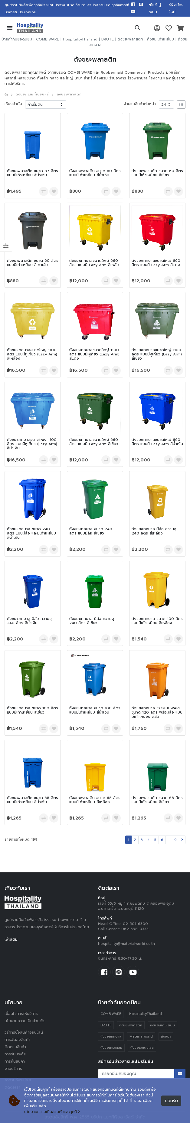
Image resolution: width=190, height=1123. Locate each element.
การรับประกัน (15, 1054)
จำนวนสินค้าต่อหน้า (140, 104)
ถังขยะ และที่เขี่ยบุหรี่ (32, 94)
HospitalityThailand (80, 39)
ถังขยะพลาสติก (130, 39)
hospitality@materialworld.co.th (126, 943)
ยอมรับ (171, 1101)
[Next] (182, 840)
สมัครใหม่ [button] (176, 8)
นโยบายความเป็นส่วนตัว (24, 1021)
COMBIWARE (47, 39)
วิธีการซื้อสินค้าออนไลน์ (24, 1032)
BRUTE (107, 39)
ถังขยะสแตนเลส (142, 1047)
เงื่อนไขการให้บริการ (21, 1013)
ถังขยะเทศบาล (111, 1036)
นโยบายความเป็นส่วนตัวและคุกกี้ (52, 1112)
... (169, 839)
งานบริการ (13, 1068)
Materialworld (141, 1036)
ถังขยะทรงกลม (111, 1047)
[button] (137, 28)
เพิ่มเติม (11, 939)
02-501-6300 (135, 923)
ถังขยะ (166, 1036)
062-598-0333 (135, 929)
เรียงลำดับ (13, 104)
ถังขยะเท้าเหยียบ (160, 39)
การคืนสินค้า (15, 1061)
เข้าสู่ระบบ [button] (155, 8)
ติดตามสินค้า (15, 1047)
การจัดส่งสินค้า (17, 1039)
